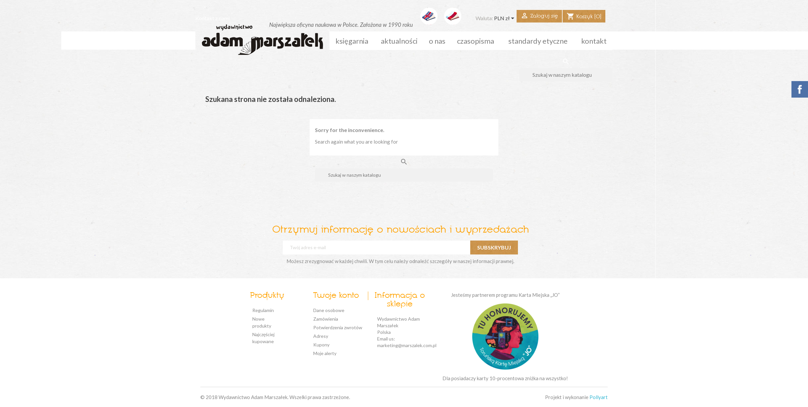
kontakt (594, 40)
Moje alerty (324, 353)
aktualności (399, 40)
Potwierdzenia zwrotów (337, 327)
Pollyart (598, 397)
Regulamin (263, 310)
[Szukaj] (565, 74)
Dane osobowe (328, 310)
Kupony (321, 344)
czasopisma (475, 40)
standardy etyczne (538, 40)
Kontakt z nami (212, 18)
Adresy (320, 336)
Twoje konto (336, 296)
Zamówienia (325, 319)
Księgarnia (351, 40)
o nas (437, 40)
